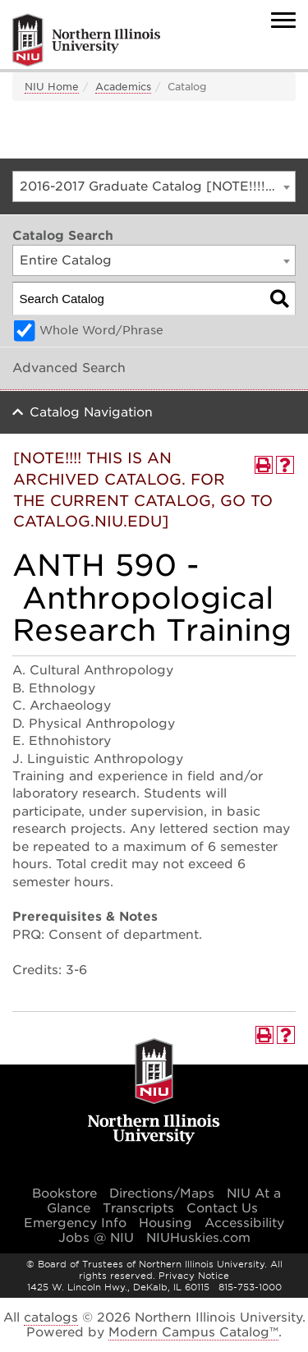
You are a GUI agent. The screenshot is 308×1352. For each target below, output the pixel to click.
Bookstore (64, 1193)
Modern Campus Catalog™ (193, 1332)
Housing (165, 1223)
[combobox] (154, 186)
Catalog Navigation (91, 412)
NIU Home (52, 86)
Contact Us (222, 1208)
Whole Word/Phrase (101, 330)
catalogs (51, 1317)
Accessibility (244, 1223)
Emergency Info (75, 1223)
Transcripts (138, 1208)
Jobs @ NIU (96, 1237)
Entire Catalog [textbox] (66, 260)
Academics (123, 86)
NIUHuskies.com (198, 1237)
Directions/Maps (161, 1193)
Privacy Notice (194, 1275)
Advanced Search (69, 368)
